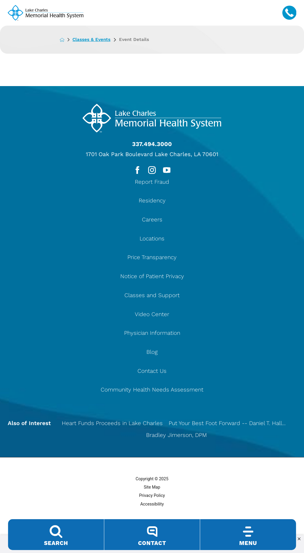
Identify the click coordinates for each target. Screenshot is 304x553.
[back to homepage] (66, 39)
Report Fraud (152, 182)
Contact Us (152, 371)
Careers (152, 220)
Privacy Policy (152, 496)
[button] (299, 539)
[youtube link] (167, 171)
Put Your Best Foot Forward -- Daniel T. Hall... (227, 424)
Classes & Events (96, 39)
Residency (152, 201)
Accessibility (152, 504)
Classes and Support (152, 295)
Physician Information (152, 333)
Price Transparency (152, 258)
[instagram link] (152, 171)
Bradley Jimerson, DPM (176, 435)
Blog (152, 352)
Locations (152, 239)
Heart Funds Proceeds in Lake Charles (112, 424)
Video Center (152, 314)
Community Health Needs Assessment (152, 390)
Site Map (152, 488)
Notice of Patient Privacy (152, 277)
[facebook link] (137, 171)
